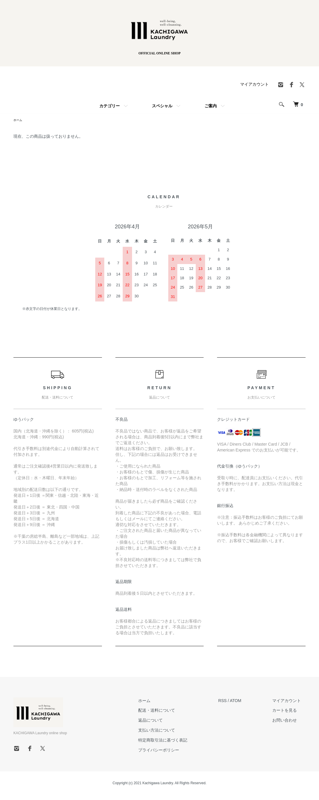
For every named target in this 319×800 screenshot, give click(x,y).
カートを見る (289, 711)
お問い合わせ (289, 721)
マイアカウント (254, 84)
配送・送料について (170, 711)
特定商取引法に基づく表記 (176, 741)
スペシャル (162, 106)
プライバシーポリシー (172, 751)
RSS (232, 701)
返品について (164, 721)
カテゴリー (109, 106)
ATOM (245, 701)
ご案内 (210, 106)
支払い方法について (170, 731)
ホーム (158, 701)
